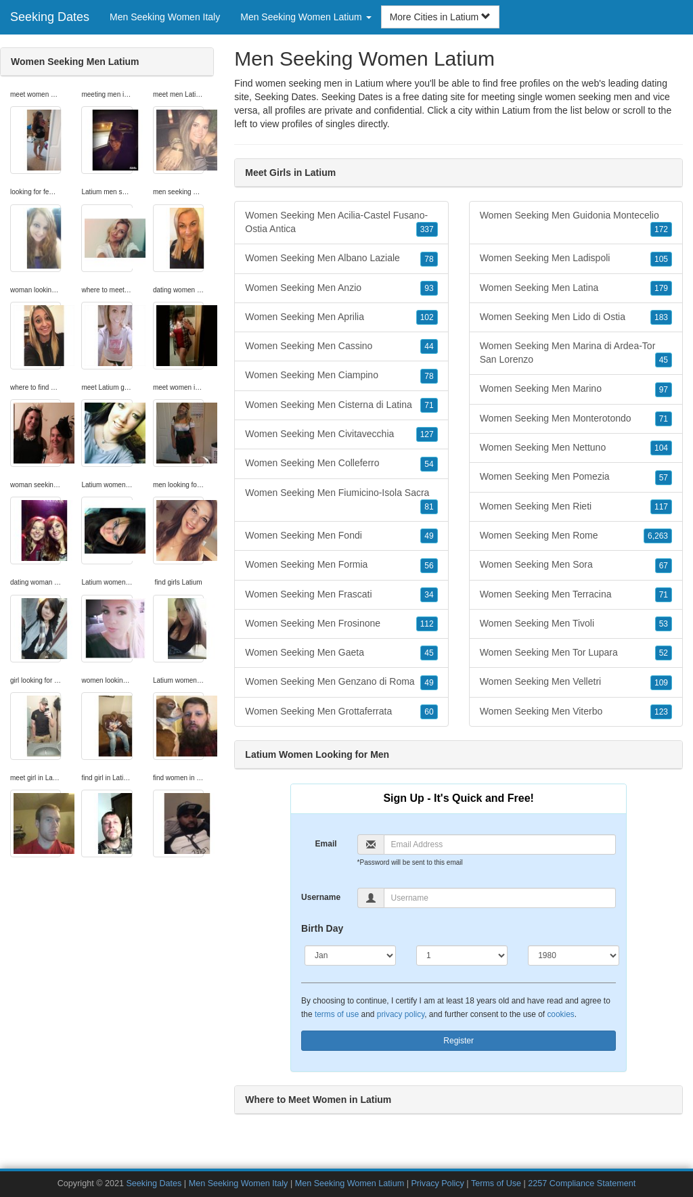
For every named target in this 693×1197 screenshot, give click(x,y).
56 (428, 565)
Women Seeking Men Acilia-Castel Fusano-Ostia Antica (341, 223)
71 (428, 405)
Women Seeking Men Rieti (576, 506)
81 (428, 507)
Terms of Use (496, 1183)
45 (428, 653)
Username (320, 897)
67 (663, 565)
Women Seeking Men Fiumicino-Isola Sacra (341, 500)
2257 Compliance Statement (581, 1183)
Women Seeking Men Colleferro (341, 463)
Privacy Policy (437, 1183)
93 (428, 288)
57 (663, 477)
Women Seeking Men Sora (576, 565)
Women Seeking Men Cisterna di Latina (341, 405)
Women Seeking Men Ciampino (341, 375)
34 (428, 595)
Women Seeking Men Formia (341, 565)
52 (663, 653)
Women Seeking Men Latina (576, 288)
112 (427, 624)
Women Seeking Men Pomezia (576, 477)
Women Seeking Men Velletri (576, 682)
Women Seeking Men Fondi (341, 535)
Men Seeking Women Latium (349, 1183)
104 (661, 448)
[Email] (500, 844)
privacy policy (400, 1014)
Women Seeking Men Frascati (341, 594)
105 (661, 259)
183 (661, 317)
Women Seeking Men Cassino (341, 346)
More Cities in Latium (440, 17)
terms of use (337, 1014)
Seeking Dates (49, 17)
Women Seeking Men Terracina (576, 594)
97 (663, 389)
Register (458, 1040)
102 (427, 317)
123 (661, 712)
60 (428, 712)
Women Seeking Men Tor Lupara (576, 653)
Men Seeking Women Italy (165, 17)
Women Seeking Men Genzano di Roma (341, 682)
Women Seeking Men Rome (576, 535)
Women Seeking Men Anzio (341, 288)
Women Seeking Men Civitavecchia (341, 434)
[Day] (462, 955)
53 (663, 624)
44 (428, 346)
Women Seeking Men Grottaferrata (341, 711)
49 (428, 536)
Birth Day (322, 928)
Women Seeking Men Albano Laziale (341, 258)
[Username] (500, 898)
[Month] (350, 955)
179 (661, 288)
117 (661, 507)
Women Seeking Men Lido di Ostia (576, 317)
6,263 (658, 536)
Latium (516, 110)
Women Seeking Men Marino (576, 389)
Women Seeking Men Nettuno (576, 448)
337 (427, 229)
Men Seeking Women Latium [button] (305, 17)
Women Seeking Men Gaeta (341, 653)
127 (427, 434)
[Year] (573, 955)
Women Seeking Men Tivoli (576, 623)
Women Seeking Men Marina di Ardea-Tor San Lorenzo (576, 353)
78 (428, 259)
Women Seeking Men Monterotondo (576, 418)
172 (661, 229)
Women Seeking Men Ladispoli (576, 258)
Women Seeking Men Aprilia (341, 317)
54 (428, 464)
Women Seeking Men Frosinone (341, 623)
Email (326, 844)
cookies (560, 1014)
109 (661, 682)
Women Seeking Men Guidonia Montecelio (576, 223)
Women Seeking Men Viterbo (576, 711)
